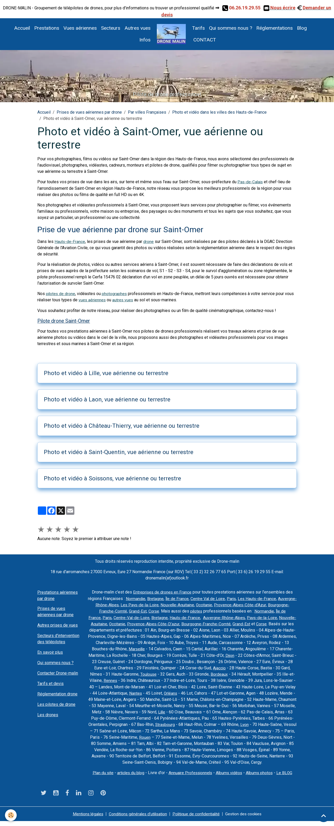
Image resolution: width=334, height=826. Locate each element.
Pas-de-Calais (250, 181)
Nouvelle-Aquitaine (211, 604)
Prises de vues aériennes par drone (89, 112)
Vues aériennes (80, 28)
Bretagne (171, 598)
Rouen (275, 735)
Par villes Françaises (147, 112)
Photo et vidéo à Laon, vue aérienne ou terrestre (107, 399)
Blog (302, 28)
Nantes (223, 691)
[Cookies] (11, 815)
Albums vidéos (230, 777)
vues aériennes (92, 299)
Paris (248, 598)
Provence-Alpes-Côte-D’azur (198, 623)
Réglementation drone (57, 693)
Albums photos (261, 777)
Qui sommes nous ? (230, 28)
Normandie (151, 598)
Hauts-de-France (70, 241)
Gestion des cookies (246, 818)
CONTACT (204, 40)
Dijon (280, 654)
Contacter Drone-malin (57, 672)
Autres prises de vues (57, 624)
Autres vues (137, 28)
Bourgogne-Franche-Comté (135, 610)
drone (149, 241)
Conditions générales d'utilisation (136, 818)
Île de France (193, 598)
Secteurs (110, 28)
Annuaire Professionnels (190, 777)
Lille (267, 710)
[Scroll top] (323, 815)
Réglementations (274, 28)
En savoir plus (50, 652)
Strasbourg (282, 723)
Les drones (47, 714)
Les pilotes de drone (56, 704)
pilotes (230, 610)
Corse (187, 610)
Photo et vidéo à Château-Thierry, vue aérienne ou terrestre (121, 425)
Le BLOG (287, 777)
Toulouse (206, 673)
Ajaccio (275, 666)
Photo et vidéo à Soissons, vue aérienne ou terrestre (112, 477)
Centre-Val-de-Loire (168, 616)
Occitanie (238, 604)
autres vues (123, 299)
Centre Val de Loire (224, 598)
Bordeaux (276, 673)
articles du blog (129, 777)
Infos (145, 40)
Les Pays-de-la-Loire (172, 604)
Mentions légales (85, 818)
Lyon (159, 729)
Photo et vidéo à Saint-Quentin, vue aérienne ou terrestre (118, 451)
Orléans (259, 691)
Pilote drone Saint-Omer (63, 321)
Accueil (22, 28)
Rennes (173, 679)
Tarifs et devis (50, 683)
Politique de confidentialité (197, 818)
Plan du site (101, 777)
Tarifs (198, 28)
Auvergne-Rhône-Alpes (129, 604)
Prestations (46, 28)
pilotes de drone (61, 293)
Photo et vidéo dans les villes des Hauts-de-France (219, 112)
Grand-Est (171, 610)
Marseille (183, 648)
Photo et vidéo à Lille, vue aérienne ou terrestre (106, 372)
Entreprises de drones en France (162, 591)
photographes (115, 293)
